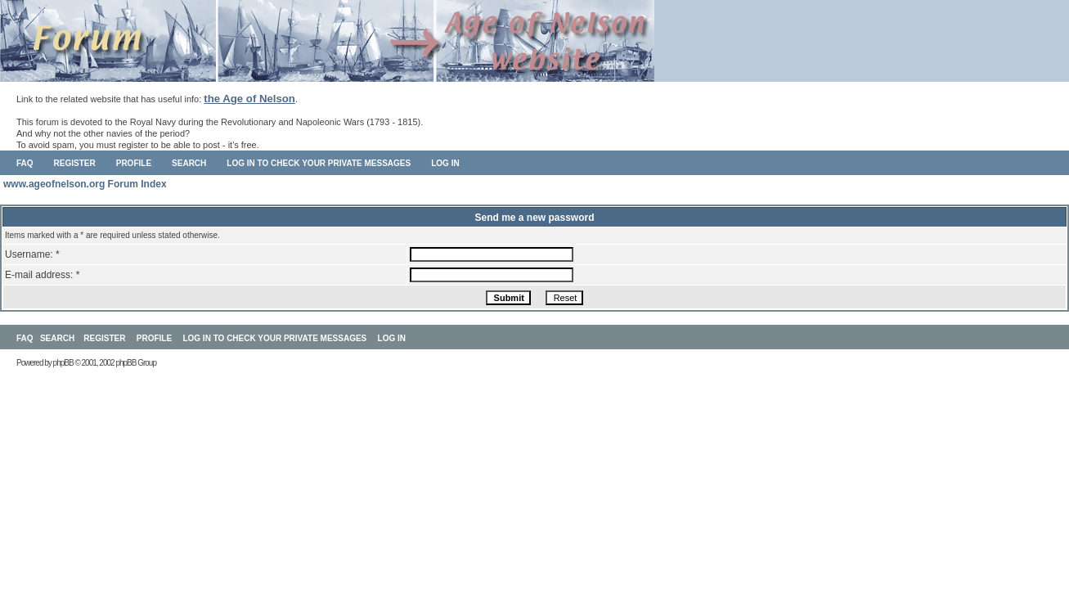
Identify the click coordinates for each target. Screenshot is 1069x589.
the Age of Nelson (249, 98)
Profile (133, 163)
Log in (445, 163)
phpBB (63, 362)
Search (189, 163)
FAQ (25, 163)
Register (75, 163)
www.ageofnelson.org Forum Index (85, 184)
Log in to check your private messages (319, 163)
